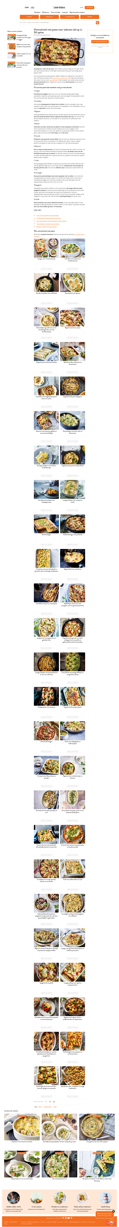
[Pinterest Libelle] (72, 1218)
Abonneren (87, 1222)
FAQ (68, 1222)
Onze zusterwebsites (27, 1224)
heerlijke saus (53, 80)
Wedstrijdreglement (76, 1222)
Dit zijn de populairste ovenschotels (48, 215)
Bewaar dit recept (46, 269)
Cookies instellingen (53, 1222)
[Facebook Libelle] (63, 1218)
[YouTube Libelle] (69, 1218)
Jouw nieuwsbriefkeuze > (100, 41)
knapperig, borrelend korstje (61, 78)
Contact (62, 1222)
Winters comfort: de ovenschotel (47, 227)
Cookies (43, 1222)
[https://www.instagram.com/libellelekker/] (66, 1218)
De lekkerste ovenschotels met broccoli (49, 218)
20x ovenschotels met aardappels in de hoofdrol (51, 221)
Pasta (40, 1107)
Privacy (24, 1222)
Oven (55, 1107)
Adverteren (95, 1222)
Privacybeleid (100, 47)
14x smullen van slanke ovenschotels (48, 224)
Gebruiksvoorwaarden (33, 1222)
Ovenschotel (47, 1107)
